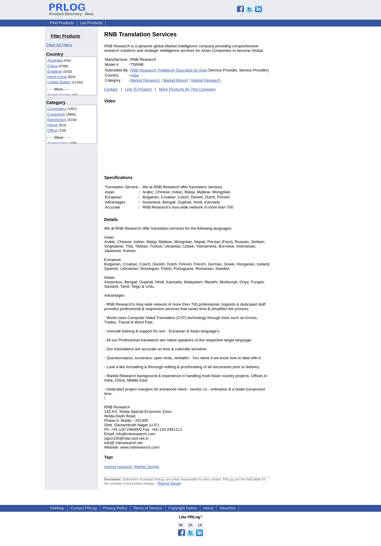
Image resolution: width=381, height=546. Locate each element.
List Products (91, 23)
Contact (111, 89)
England (54, 71)
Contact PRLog (84, 508)
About (208, 508)
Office (52, 130)
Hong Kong (57, 76)
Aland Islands (59, 95)
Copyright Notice (182, 508)
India (134, 75)
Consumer (56, 114)
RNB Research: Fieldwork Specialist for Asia (168, 70)
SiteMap (57, 508)
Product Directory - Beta (71, 11)
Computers (56, 108)
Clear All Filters (59, 45)
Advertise (228, 508)
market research (118, 466)
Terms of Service (147, 508)
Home (52, 125)
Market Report (175, 80)
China (52, 66)
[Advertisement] (311, 120)
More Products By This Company (187, 89)
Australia (55, 60)
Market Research (145, 80)
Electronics (56, 119)
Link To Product (138, 89)
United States (59, 82)
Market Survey (146, 466)
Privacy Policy (115, 508)
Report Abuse (169, 483)
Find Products (62, 23)
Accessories (57, 143)
